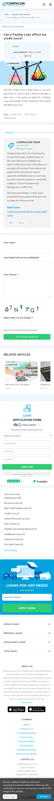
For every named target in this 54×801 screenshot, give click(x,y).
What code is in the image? (18, 317)
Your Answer (11, 274)
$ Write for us (26, 728)
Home (6, 14)
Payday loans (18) (12, 497)
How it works (26, 737)
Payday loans (10, 118)
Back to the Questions (12, 26)
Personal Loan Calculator (17, 384)
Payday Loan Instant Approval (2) (20, 528)
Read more (10, 796)
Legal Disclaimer (26, 741)
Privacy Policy (18, 474)
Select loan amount (27, 597)
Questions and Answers (21, 14)
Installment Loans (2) (14, 534)
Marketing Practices (26, 749)
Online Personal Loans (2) (16, 518)
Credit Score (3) (11, 513)
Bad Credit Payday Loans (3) (17, 508)
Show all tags (10, 550)
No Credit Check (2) (13, 544)
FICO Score (30, 114)
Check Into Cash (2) (13, 539)
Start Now (27, 466)
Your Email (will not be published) (22, 257)
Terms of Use (27, 474)
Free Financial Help (26, 733)
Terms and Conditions (26, 753)
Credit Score (16, 114)
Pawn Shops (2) (11, 523)
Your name (10, 242)
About (26, 724)
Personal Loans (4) (13, 503)
